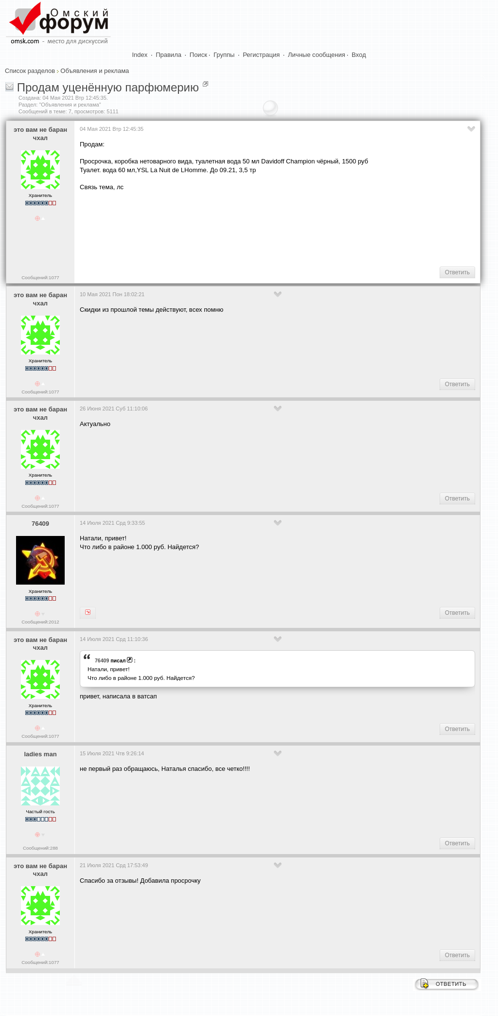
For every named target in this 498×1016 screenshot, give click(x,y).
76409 (40, 523)
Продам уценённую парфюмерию (108, 87)
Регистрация (261, 54)
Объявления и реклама (94, 70)
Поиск (198, 54)
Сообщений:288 (40, 848)
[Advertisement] (257, 228)
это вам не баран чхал (40, 134)
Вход (359, 54)
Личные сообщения (316, 54)
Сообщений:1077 (40, 277)
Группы (223, 54)
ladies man (40, 754)
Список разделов (30, 70)
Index (140, 54)
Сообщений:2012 (40, 621)
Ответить (457, 272)
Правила (168, 54)
